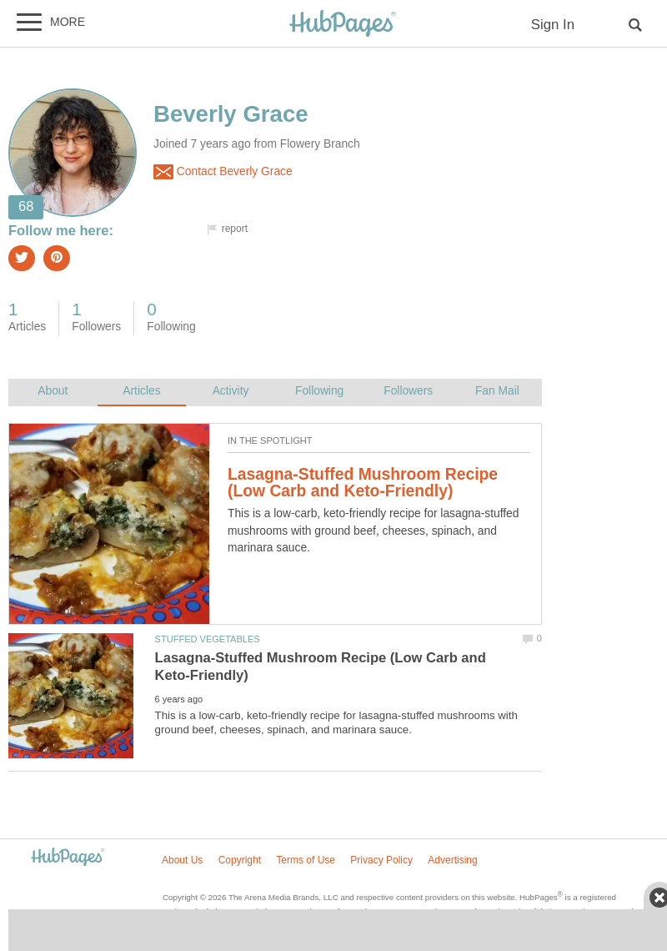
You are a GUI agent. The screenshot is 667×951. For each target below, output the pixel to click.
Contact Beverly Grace (223, 172)
